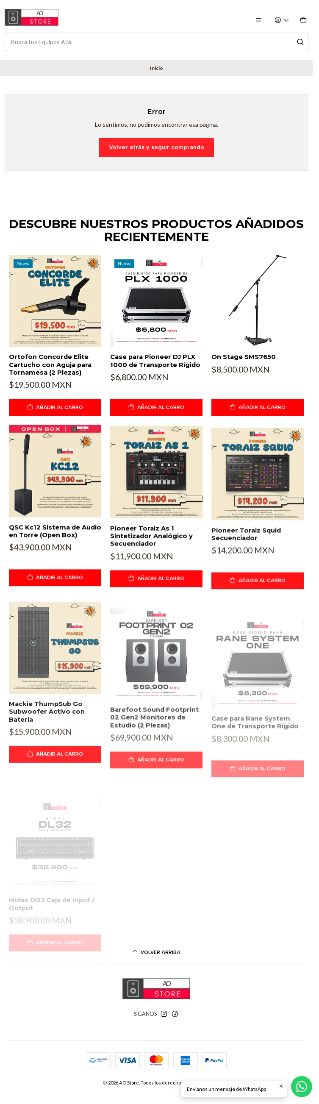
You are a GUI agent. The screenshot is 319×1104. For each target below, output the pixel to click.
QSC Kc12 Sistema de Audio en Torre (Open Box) (55, 570)
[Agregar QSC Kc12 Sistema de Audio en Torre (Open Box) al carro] (55, 617)
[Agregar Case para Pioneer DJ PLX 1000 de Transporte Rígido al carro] (156, 425)
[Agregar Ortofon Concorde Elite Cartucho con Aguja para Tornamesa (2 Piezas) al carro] (55, 417)
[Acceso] (282, 20)
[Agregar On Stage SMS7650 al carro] (257, 436)
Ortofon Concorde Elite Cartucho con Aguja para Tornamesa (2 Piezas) (50, 375)
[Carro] (303, 20)
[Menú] (258, 20)
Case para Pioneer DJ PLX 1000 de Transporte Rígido (155, 379)
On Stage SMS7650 (243, 386)
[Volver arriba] (156, 953)
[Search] (300, 42)
